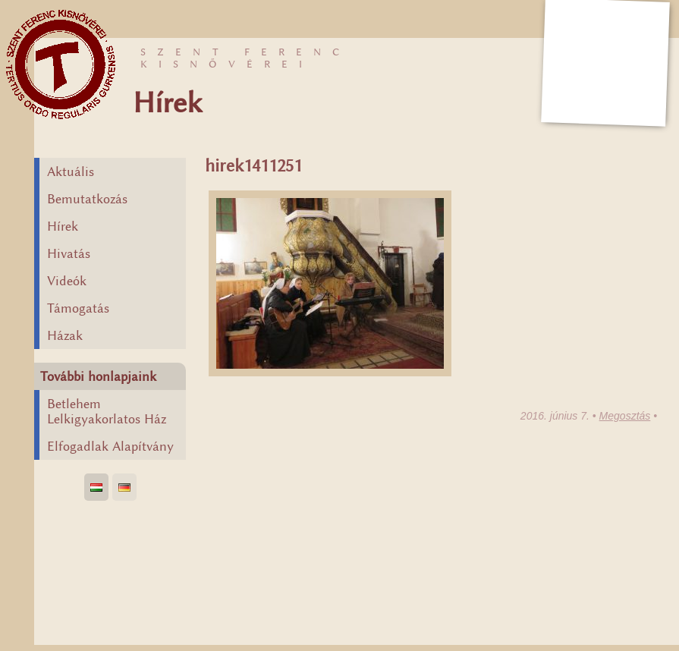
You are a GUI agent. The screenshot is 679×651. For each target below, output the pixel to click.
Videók (66, 280)
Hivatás (68, 253)
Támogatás (78, 308)
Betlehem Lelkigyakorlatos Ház (106, 411)
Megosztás (625, 416)
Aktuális (70, 171)
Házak (65, 335)
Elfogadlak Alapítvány (110, 446)
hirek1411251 (253, 166)
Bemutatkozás (87, 198)
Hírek (62, 226)
